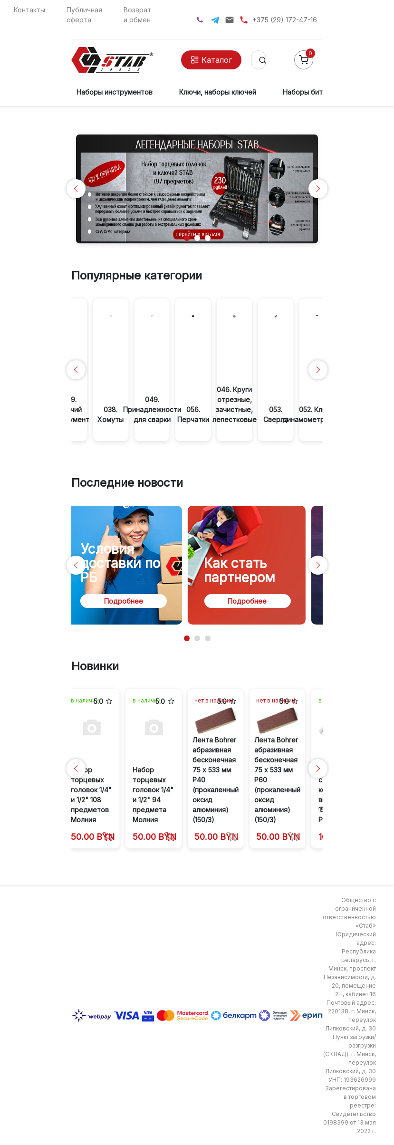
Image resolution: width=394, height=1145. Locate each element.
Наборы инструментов (115, 92)
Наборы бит (303, 92)
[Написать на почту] (229, 20)
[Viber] (200, 20)
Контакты (29, 10)
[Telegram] (215, 20)
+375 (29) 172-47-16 (284, 20)
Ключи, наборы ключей (217, 92)
